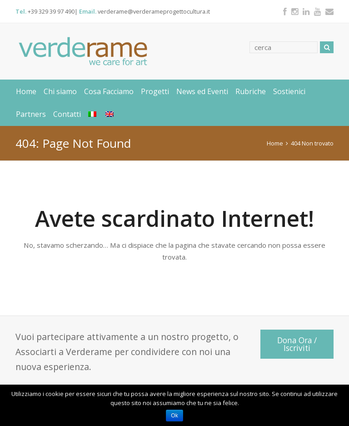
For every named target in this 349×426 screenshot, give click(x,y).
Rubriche (250, 91)
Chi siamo (60, 91)
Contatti (67, 114)
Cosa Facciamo (109, 91)
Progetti (155, 91)
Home (26, 91)
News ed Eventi (202, 91)
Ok (174, 415)
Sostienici (289, 91)
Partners (31, 114)
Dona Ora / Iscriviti (297, 344)
